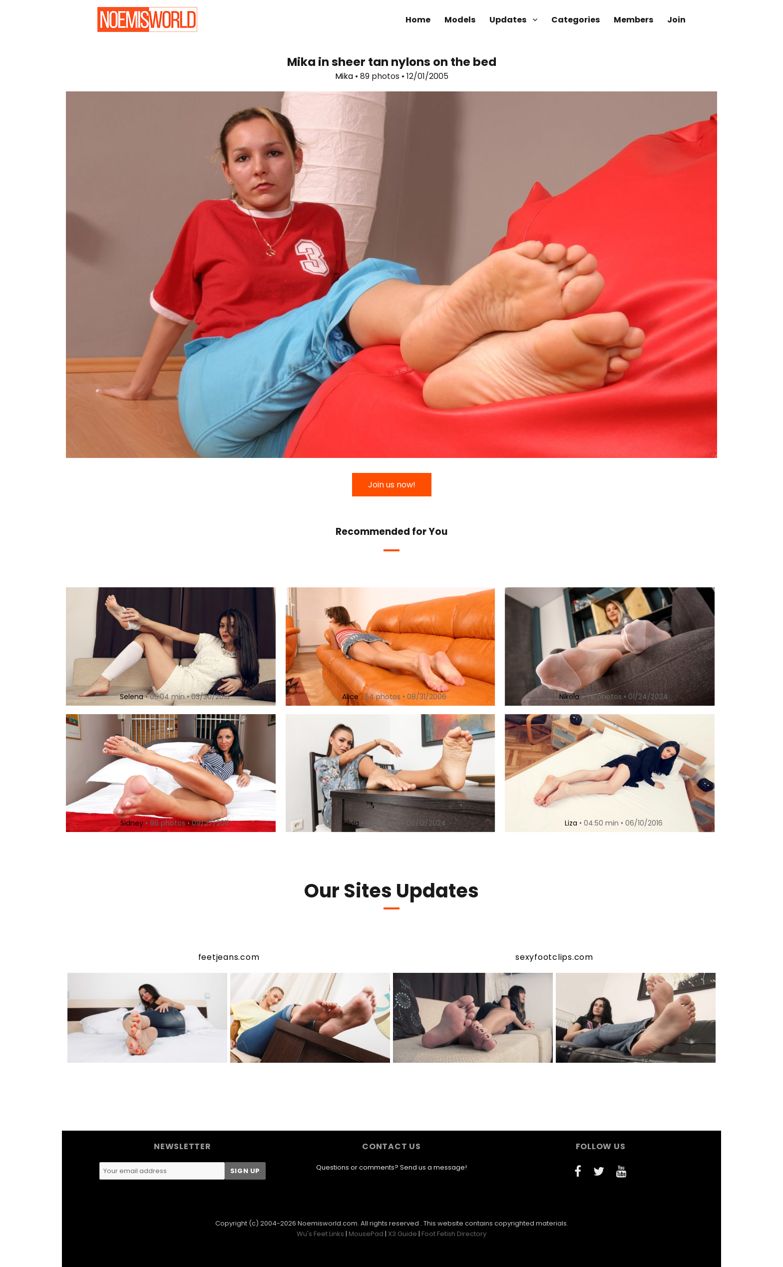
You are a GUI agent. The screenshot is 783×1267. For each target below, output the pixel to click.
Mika (344, 76)
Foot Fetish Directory (453, 1234)
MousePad (366, 1234)
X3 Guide (402, 1234)
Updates (507, 19)
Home (417, 19)
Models (459, 19)
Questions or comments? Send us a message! (391, 1167)
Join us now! (391, 484)
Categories (575, 19)
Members (633, 19)
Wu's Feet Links (320, 1234)
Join (676, 19)
